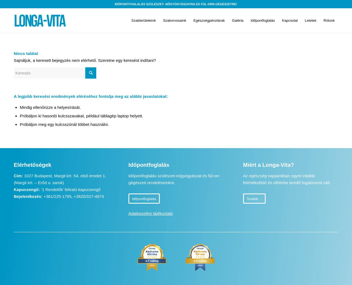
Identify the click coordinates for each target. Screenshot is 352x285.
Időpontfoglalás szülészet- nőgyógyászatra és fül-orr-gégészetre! (176, 4)
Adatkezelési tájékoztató (150, 213)
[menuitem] (144, 21)
